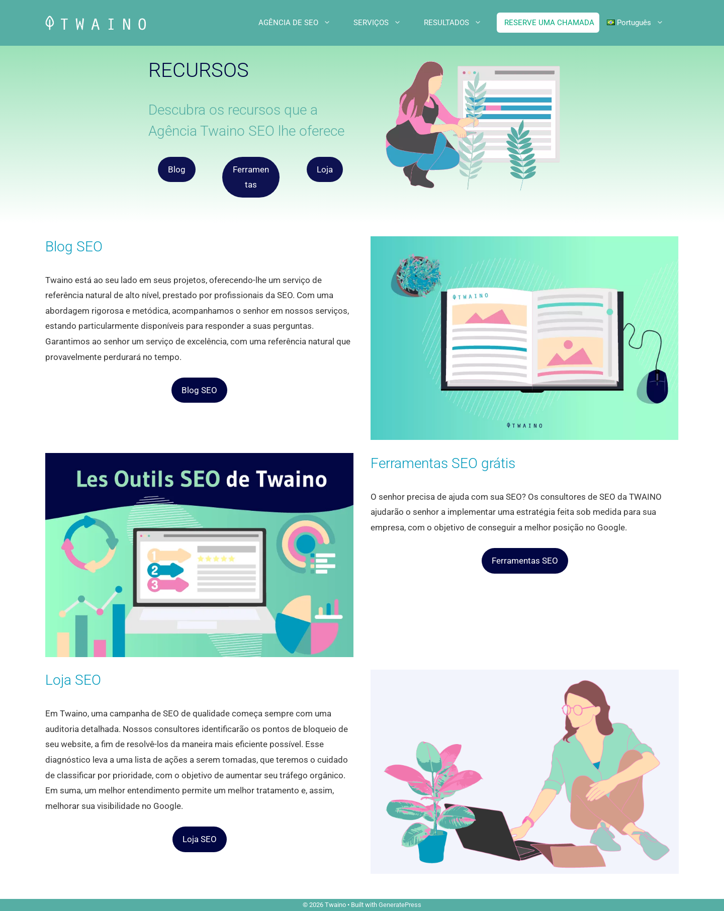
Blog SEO (199, 390)
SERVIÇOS (384, 23)
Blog (177, 169)
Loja (325, 169)
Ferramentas (251, 177)
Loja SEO (200, 839)
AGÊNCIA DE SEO (302, 23)
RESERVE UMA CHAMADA (549, 22)
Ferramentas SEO (525, 561)
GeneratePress (400, 904)
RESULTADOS (460, 23)
